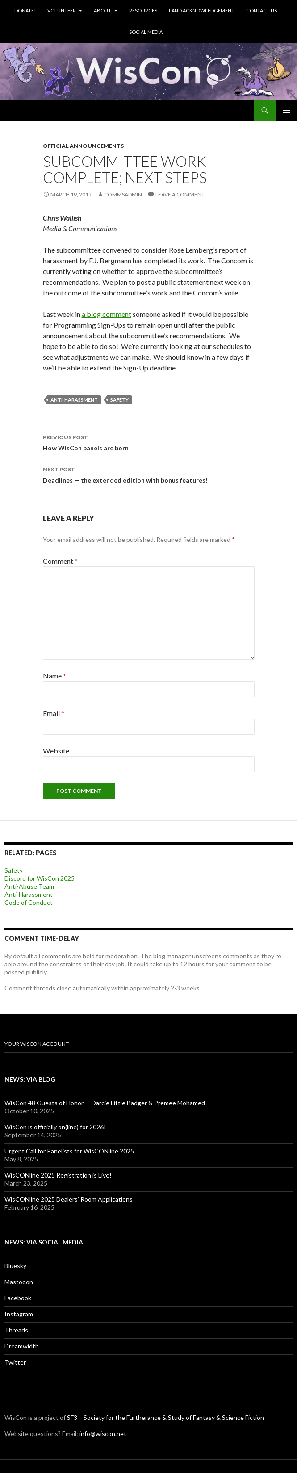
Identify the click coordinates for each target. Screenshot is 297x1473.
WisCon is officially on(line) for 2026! (55, 1127)
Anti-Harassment (28, 894)
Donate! (25, 10)
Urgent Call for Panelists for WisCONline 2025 (69, 1151)
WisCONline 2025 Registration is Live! (58, 1175)
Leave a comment (180, 194)
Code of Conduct (28, 902)
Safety (13, 870)
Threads (16, 1330)
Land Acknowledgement (201, 10)
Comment (60, 561)
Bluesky (15, 1265)
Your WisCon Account (36, 1043)
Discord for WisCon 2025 (39, 878)
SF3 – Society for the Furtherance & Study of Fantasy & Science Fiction (165, 1417)
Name (54, 675)
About (102, 10)
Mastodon (18, 1282)
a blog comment (106, 314)
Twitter (15, 1362)
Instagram (18, 1314)
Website (56, 750)
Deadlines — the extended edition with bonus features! (149, 474)
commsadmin (123, 194)
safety (119, 400)
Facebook (17, 1298)
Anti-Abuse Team (29, 886)
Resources (143, 10)
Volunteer (61, 10)
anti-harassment (74, 400)
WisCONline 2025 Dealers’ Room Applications (68, 1199)
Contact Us (261, 10)
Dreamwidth (21, 1346)
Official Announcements (83, 145)
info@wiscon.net (102, 1433)
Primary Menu (286, 110)
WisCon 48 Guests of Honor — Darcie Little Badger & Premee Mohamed (104, 1103)
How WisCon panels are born (149, 442)
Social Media (146, 32)
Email (53, 713)
